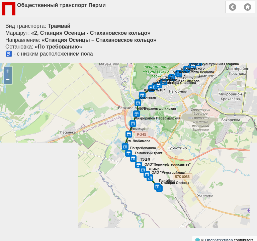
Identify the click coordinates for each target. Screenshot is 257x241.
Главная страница (247, 7)
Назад (232, 7)
